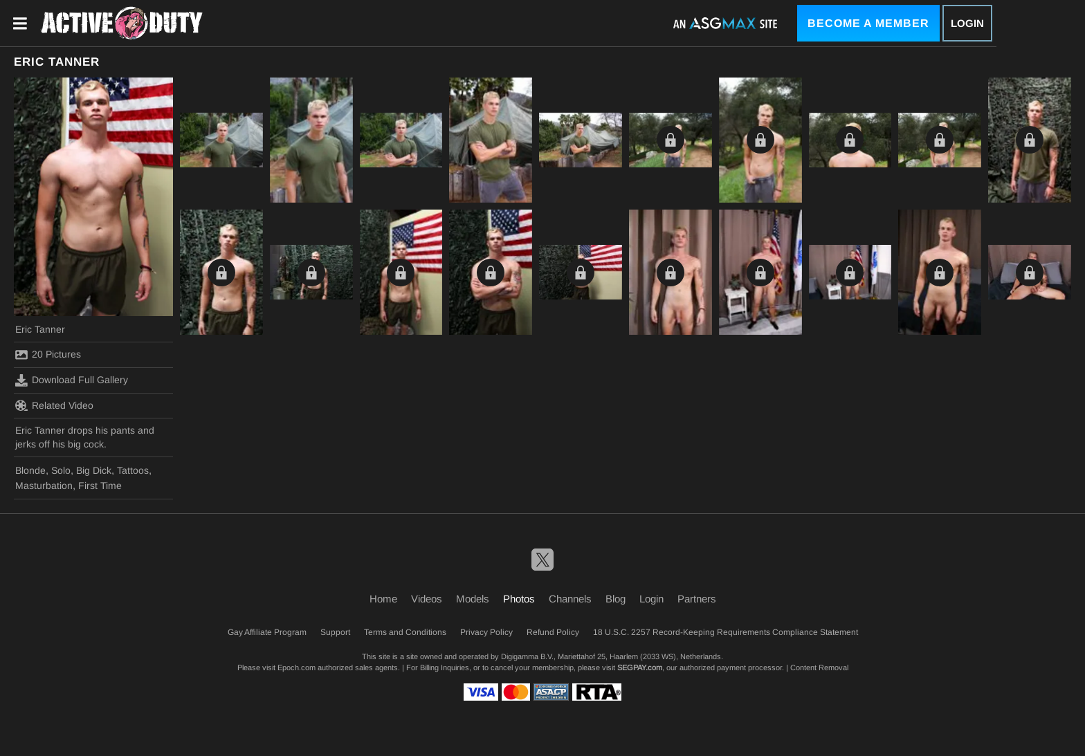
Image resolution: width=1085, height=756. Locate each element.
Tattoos (133, 470)
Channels (570, 599)
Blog (615, 599)
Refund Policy (553, 632)
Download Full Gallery (71, 380)
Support (335, 632)
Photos (519, 599)
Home (383, 599)
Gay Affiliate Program (267, 632)
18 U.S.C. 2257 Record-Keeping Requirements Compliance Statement (725, 632)
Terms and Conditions (405, 632)
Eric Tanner (40, 329)
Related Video (54, 405)
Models (472, 599)
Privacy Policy (486, 632)
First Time (100, 485)
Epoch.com (296, 667)
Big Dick (93, 470)
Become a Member (868, 23)
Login (967, 23)
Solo (61, 470)
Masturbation (44, 485)
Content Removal (819, 667)
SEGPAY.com (639, 667)
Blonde (30, 470)
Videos (426, 599)
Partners (696, 599)
